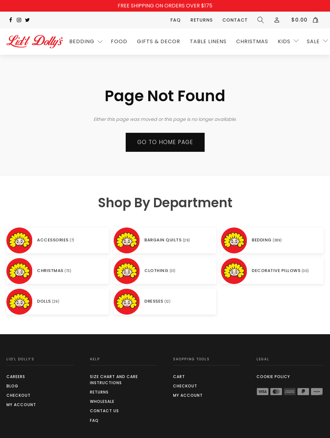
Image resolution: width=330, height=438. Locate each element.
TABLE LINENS (208, 41)
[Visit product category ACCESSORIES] (57, 240)
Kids (284, 41)
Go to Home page (165, 142)
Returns (201, 20)
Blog (12, 386)
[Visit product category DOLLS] (57, 302)
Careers (15, 376)
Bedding (81, 41)
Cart (179, 376)
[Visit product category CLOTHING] (165, 271)
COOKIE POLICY (273, 376)
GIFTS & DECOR (158, 41)
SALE (313, 41)
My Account (21, 404)
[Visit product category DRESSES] (165, 302)
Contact (235, 20)
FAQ (175, 20)
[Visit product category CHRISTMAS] (57, 271)
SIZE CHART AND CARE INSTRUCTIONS (114, 379)
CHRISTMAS (252, 41)
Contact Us (104, 411)
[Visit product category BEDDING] (272, 240)
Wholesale (102, 401)
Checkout (18, 395)
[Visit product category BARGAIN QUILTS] (165, 240)
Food (119, 41)
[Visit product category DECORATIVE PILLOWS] (272, 271)
